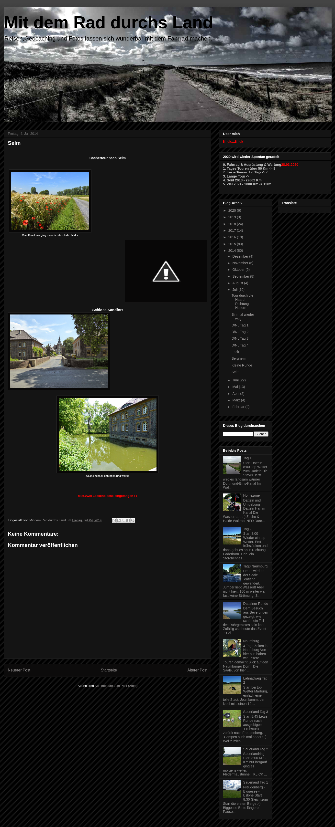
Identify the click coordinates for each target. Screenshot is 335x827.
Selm (235, 372)
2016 (232, 237)
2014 (232, 250)
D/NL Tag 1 (240, 325)
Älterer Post (197, 670)
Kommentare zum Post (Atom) (116, 686)
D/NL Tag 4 (240, 345)
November (240, 263)
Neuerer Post (19, 670)
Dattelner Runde (255, 604)
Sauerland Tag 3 (255, 712)
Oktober (239, 270)
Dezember (240, 256)
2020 (232, 210)
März (236, 400)
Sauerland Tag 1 (255, 782)
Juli (235, 290)
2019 (232, 217)
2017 (232, 230)
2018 (232, 224)
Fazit (235, 352)
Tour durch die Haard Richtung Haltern (242, 301)
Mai (235, 387)
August (238, 283)
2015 (232, 244)
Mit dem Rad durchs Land (108, 22)
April (236, 394)
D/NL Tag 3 (240, 338)
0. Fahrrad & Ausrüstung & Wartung (252, 165)
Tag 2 (247, 529)
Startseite (109, 670)
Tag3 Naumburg (255, 566)
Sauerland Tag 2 (255, 749)
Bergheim (239, 358)
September (241, 276)
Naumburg (251, 641)
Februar (238, 407)
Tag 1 (247, 458)
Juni (236, 380)
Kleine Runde (242, 365)
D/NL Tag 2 (240, 332)
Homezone (251, 495)
